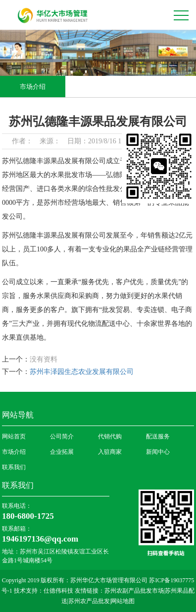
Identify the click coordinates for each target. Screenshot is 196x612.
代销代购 (110, 436)
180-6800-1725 (28, 516)
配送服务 (158, 436)
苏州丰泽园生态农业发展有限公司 (82, 371)
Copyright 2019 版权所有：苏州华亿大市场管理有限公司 (75, 580)
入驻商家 (110, 451)
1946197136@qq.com (40, 539)
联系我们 (14, 467)
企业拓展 (62, 451)
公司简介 (62, 436)
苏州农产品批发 (89, 601)
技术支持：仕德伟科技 (43, 590)
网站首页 (14, 436)
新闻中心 (158, 451)
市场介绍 (33, 86)
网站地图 (123, 601)
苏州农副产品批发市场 (134, 590)
